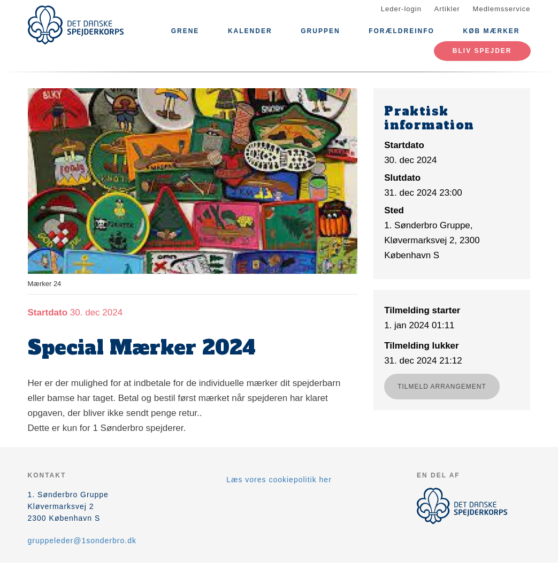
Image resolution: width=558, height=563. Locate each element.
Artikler (447, 9)
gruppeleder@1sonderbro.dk (82, 540)
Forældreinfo (401, 31)
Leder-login (401, 9)
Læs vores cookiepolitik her (279, 479)
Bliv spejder (482, 51)
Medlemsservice (502, 9)
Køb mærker (491, 31)
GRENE (185, 31)
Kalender (250, 31)
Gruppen (320, 31)
